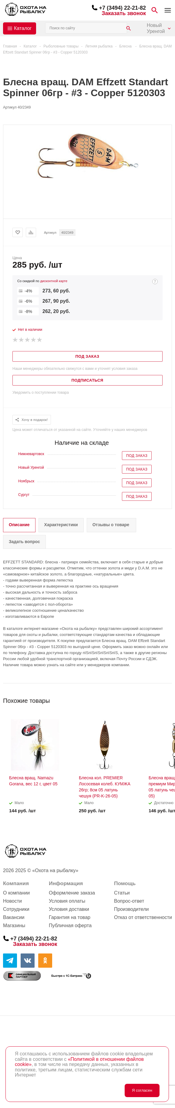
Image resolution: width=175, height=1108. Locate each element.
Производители (131, 909)
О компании (16, 892)
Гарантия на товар (69, 917)
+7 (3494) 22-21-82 (122, 8)
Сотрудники (16, 909)
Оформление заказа (72, 892)
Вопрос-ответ (129, 901)
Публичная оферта (70, 925)
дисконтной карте (53, 281)
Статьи (122, 892)
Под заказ (136, 456)
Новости (12, 901)
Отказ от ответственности (143, 917)
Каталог (23, 28)
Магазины (14, 925)
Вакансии (14, 917)
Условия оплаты (67, 901)
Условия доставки (69, 909)
